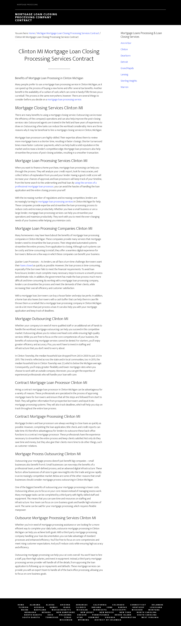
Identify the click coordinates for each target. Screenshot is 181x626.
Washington (128, 617)
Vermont (93, 617)
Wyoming (83, 620)
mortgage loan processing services (55, 202)
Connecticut (138, 605)
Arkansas (82, 605)
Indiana (96, 607)
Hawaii (54, 607)
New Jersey (87, 612)
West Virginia (150, 617)
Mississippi (119, 610)
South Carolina (147, 615)
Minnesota (100, 610)
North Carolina (147, 612)
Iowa (110, 607)
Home (21, 605)
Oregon (82, 615)
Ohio (50, 615)
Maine (25, 610)
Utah (80, 617)
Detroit (124, 62)
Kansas (122, 607)
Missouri (137, 610)
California (100, 605)
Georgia (39, 607)
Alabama (35, 605)
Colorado (118, 605)
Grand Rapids (127, 68)
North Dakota (33, 615)
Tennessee (52, 617)
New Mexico (107, 612)
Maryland (40, 610)
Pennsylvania (100, 615)
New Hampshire (65, 612)
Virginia (110, 617)
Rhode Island (123, 615)
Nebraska (30, 612)
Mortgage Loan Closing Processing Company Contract (36, 17)
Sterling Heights (129, 81)
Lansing (124, 74)
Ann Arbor (126, 43)
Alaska (50, 605)
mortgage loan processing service (64, 99)
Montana (154, 610)
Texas (67, 617)
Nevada (46, 612)
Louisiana (156, 607)
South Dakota (31, 617)
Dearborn (125, 56)
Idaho (67, 607)
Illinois (81, 607)
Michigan (82, 610)
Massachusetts (61, 610)
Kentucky (138, 607)
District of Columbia (108, 620)
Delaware (157, 605)
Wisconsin (66, 620)
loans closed (26, 265)
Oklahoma (65, 615)
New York (125, 612)
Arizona (65, 605)
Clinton (124, 49)
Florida (24, 607)
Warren (124, 87)
